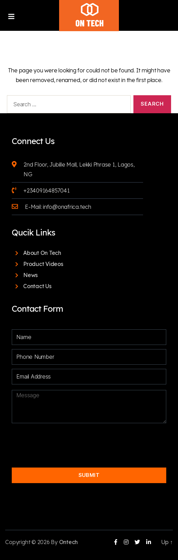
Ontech (68, 542)
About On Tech (42, 252)
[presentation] (84, 439)
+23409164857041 (46, 190)
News (30, 275)
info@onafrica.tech (67, 206)
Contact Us (37, 286)
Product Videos (43, 263)
